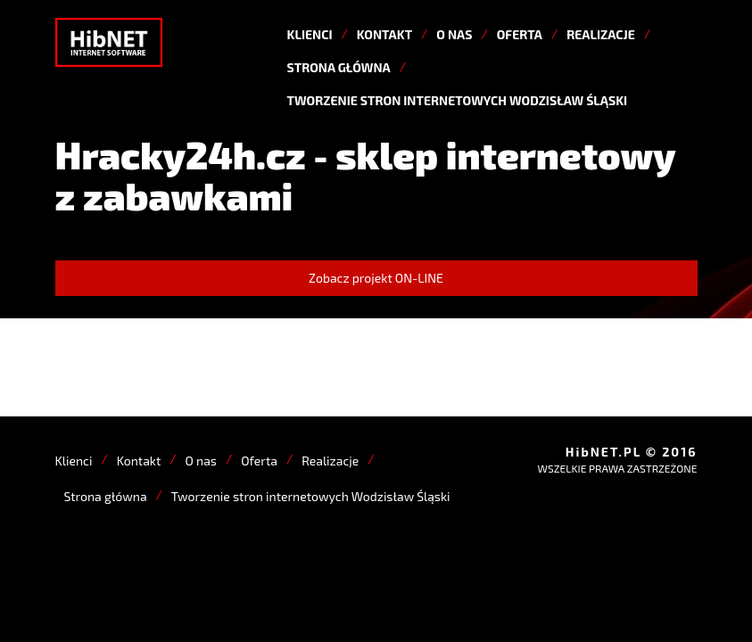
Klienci (310, 34)
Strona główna (339, 67)
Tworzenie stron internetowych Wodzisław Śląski (457, 100)
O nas (454, 34)
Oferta (519, 34)
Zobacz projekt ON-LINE (376, 277)
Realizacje (600, 34)
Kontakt (384, 34)
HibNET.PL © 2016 (632, 451)
